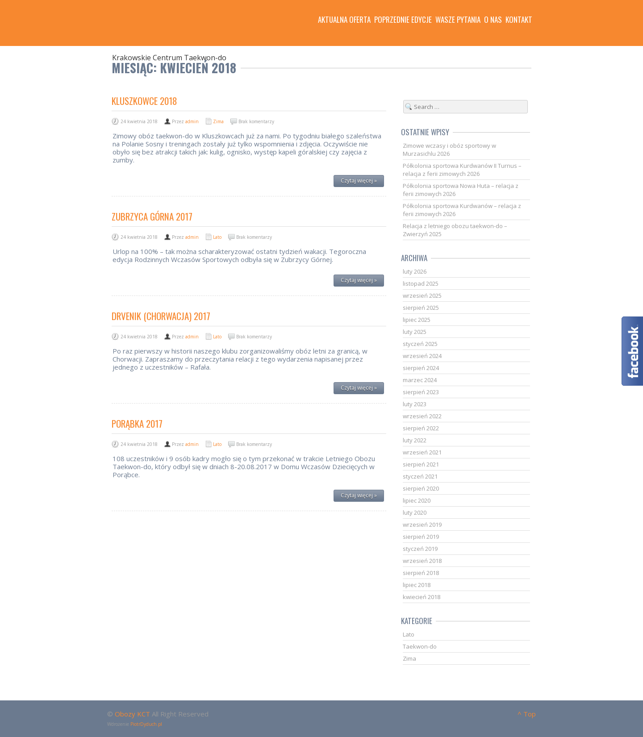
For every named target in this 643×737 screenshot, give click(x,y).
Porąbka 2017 (137, 423)
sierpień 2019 (421, 537)
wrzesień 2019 (422, 524)
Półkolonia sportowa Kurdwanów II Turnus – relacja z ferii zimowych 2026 (462, 170)
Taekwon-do (420, 646)
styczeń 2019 (420, 549)
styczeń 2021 (420, 476)
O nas (493, 20)
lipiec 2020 (416, 500)
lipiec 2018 (416, 585)
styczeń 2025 (420, 344)
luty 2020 (414, 512)
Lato (217, 237)
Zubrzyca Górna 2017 (152, 216)
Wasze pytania (457, 20)
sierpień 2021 (421, 464)
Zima (218, 121)
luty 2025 (414, 332)
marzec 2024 (420, 380)
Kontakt (518, 20)
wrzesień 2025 (422, 295)
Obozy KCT (132, 713)
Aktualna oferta (344, 20)
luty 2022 (414, 440)
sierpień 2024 (421, 368)
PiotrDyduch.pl (146, 724)
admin (192, 121)
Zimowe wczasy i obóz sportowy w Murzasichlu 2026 (449, 150)
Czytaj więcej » (359, 180)
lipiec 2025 (416, 320)
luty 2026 (414, 271)
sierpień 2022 (421, 428)
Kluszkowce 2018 (144, 101)
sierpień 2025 (421, 308)
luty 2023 (414, 404)
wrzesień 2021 (422, 452)
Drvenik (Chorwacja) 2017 (161, 316)
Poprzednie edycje (403, 20)
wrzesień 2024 (422, 356)
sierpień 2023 (421, 392)
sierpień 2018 (421, 573)
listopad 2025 (420, 283)
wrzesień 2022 (422, 416)
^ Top (527, 713)
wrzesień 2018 (422, 561)
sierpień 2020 (421, 488)
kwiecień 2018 (421, 597)
